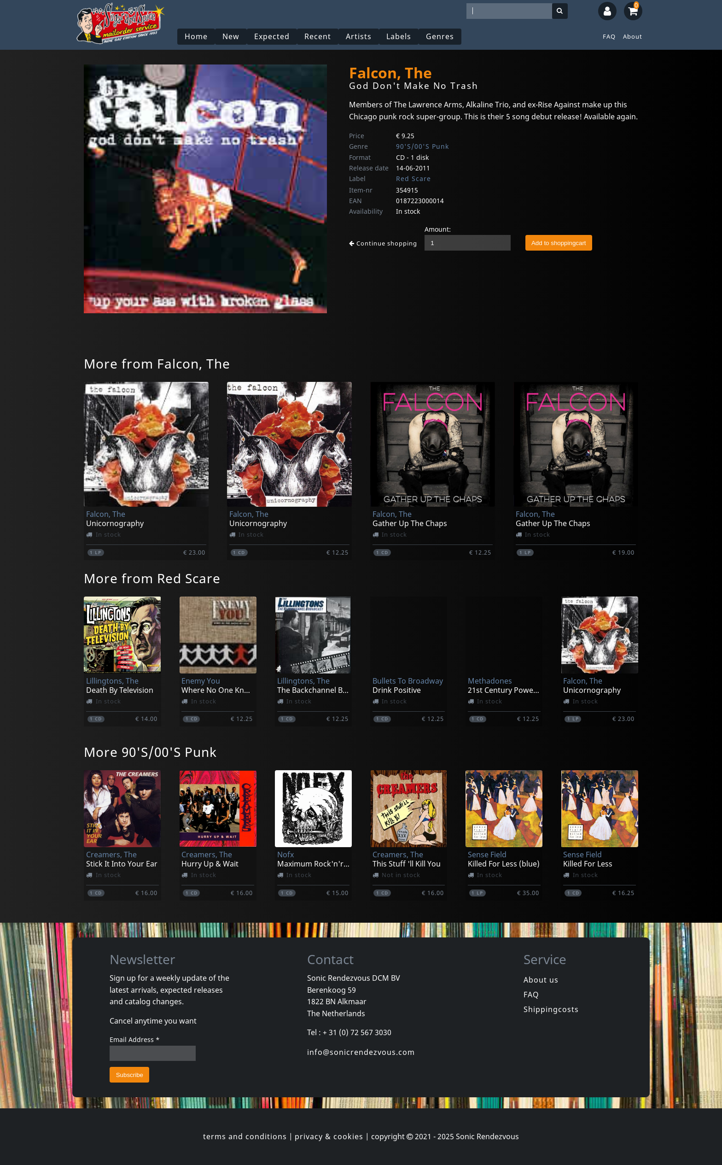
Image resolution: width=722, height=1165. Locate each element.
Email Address (135, 1039)
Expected (272, 36)
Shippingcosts (551, 1009)
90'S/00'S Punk (422, 146)
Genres (440, 36)
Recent (317, 36)
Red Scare (413, 178)
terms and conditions (245, 1136)
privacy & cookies (329, 1136)
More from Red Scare (152, 578)
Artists (359, 36)
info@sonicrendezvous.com (361, 1052)
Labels (398, 36)
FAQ (609, 36)
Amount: (438, 229)
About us (541, 980)
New (230, 36)
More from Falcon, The (157, 363)
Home (196, 36)
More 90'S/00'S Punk (150, 752)
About (632, 36)
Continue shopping (383, 243)
